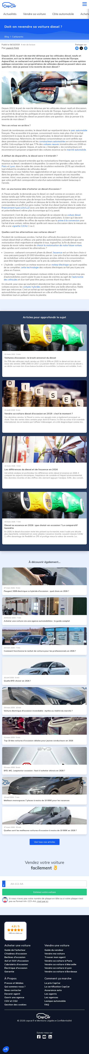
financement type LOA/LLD (16, 207)
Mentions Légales (46, 1020)
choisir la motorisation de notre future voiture (59, 245)
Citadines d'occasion (15, 953)
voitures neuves (51, 144)
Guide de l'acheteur (14, 950)
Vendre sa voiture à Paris (58, 960)
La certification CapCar (57, 986)
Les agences (51, 997)
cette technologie (30, 267)
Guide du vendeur (53, 950)
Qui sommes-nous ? (14, 986)
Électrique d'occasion (15, 968)
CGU (15, 1001)
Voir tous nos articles (44, 842)
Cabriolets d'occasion (16, 964)
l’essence (57, 252)
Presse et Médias (13, 983)
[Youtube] (43, 1037)
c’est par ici (42, 901)
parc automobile (79, 130)
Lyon (12, 166)
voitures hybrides (31, 286)
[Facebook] (39, 1037)
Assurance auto (53, 990)
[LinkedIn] (49, 1037)
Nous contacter (12, 990)
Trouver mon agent (55, 957)
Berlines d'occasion (14, 957)
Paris (4, 166)
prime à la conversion (68, 220)
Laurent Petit (12, 48)
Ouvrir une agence (14, 997)
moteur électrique (60, 264)
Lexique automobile (55, 1001)
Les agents (50, 993)
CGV (7, 1001)
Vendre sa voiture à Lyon (58, 968)
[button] (5, 1049)
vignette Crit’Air (20, 226)
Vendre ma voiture (54, 953)
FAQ (46, 1004)
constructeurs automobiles (52, 141)
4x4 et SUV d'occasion (16, 960)
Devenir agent (12, 993)
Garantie (9, 971)
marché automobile (76, 149)
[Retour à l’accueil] (9, 5)
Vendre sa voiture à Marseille (60, 964)
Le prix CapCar (52, 983)
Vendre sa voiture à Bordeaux (60, 971)
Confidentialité (64, 1020)
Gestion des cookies (15, 1004)
